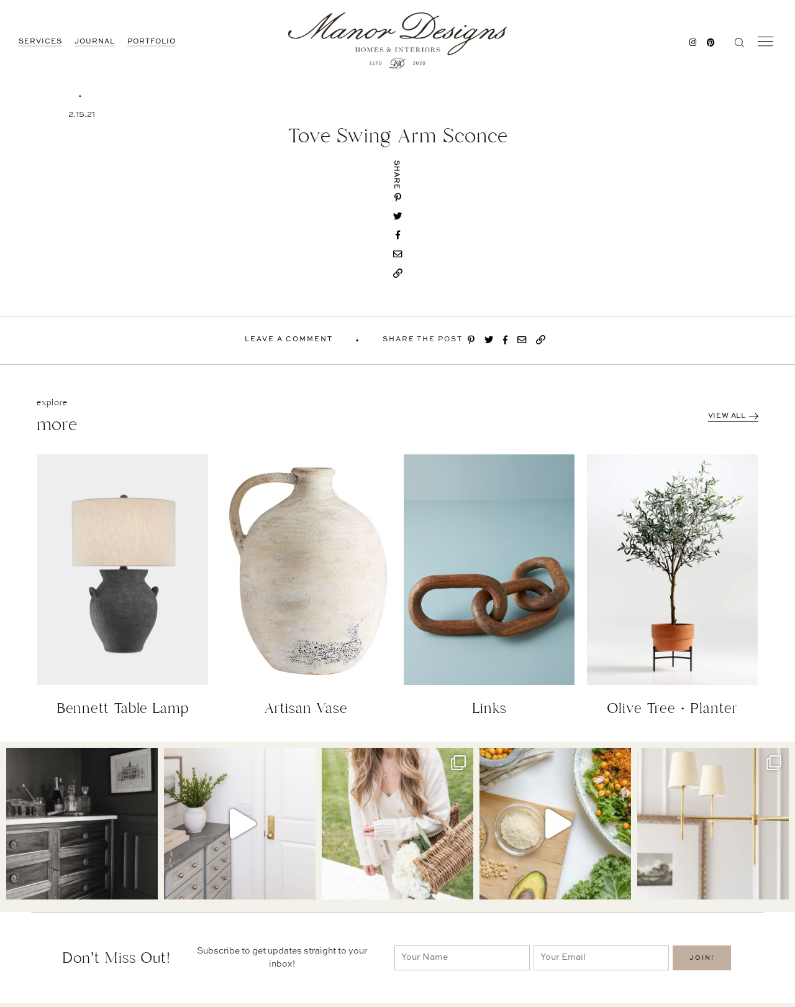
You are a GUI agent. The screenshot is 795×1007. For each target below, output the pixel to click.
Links (489, 708)
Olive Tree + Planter (672, 708)
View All (733, 416)
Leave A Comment (289, 339)
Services (40, 42)
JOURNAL (95, 42)
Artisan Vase (306, 708)
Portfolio (151, 42)
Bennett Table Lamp (123, 708)
